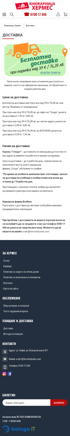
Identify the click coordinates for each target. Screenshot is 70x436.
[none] (26, 402)
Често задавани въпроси (15, 311)
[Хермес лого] (35, 6)
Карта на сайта (10, 288)
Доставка (8, 328)
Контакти (7, 283)
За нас (6, 260)
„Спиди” (14, 168)
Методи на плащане (13, 333)
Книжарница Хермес (12, 25)
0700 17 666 (38, 14)
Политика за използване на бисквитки (21, 277)
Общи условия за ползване (16, 305)
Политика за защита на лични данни (21, 271)
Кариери (7, 266)
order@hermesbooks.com (35, 231)
